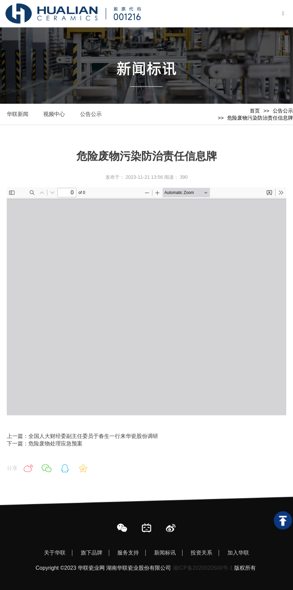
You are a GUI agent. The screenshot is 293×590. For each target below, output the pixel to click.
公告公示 (283, 111)
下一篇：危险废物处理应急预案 (44, 443)
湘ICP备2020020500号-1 (203, 568)
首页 (255, 111)
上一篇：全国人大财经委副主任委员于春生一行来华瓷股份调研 (82, 436)
